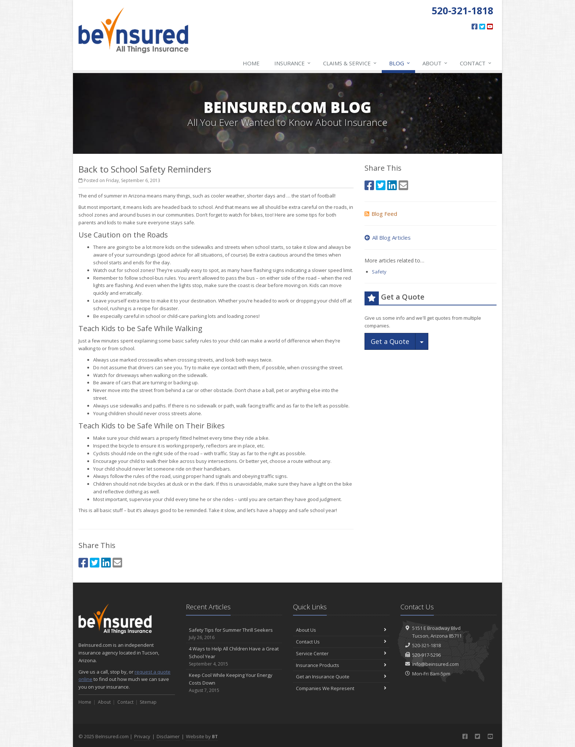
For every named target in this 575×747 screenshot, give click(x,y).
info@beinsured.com (435, 664)
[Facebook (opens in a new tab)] (474, 26)
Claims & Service (350, 63)
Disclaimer (168, 736)
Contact (476, 63)
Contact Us (341, 641)
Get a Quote (390, 341)
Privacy (142, 736)
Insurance (292, 63)
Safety (379, 271)
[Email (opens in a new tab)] (117, 562)
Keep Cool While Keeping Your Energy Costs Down (234, 683)
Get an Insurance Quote (341, 676)
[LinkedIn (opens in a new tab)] (106, 562)
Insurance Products (341, 665)
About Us (341, 630)
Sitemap (148, 702)
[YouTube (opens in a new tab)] (490, 26)
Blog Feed (381, 213)
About (435, 63)
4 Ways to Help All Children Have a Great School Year (234, 656)
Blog (400, 63)
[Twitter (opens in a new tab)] (482, 26)
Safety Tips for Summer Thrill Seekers (234, 634)
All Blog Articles (388, 237)
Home (251, 63)
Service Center (341, 653)
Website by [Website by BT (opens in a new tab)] (202, 736)
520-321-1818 (426, 645)
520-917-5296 (426, 655)
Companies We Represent (341, 688)
